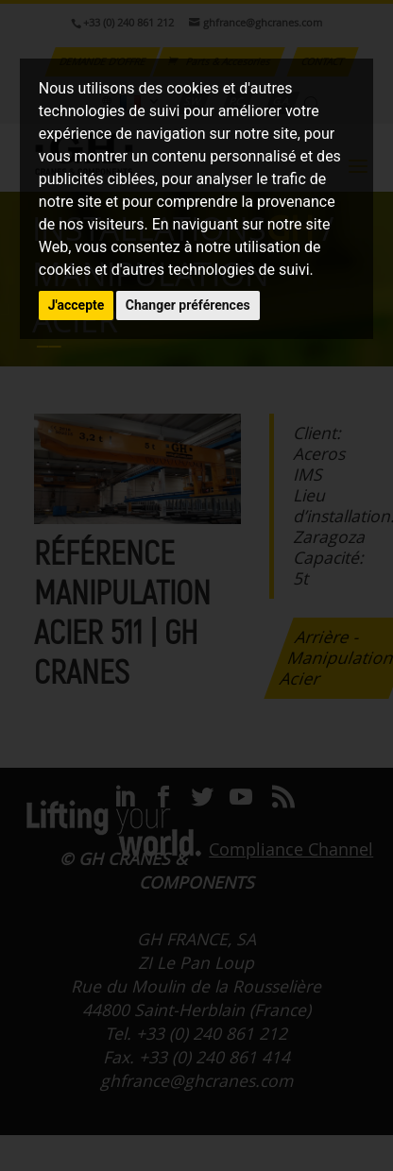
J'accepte (76, 305)
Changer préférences (188, 305)
